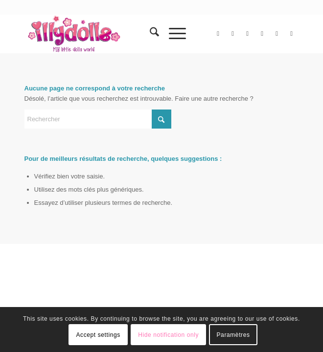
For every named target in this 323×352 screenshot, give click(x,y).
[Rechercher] (149, 33)
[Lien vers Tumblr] (291, 33)
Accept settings (98, 334)
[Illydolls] (134, 33)
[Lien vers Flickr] (247, 33)
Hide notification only (168, 334)
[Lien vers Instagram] (262, 33)
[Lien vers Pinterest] (277, 33)
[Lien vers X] (218, 33)
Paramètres (233, 334)
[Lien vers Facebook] (233, 33)
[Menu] (172, 33)
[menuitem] (149, 33)
